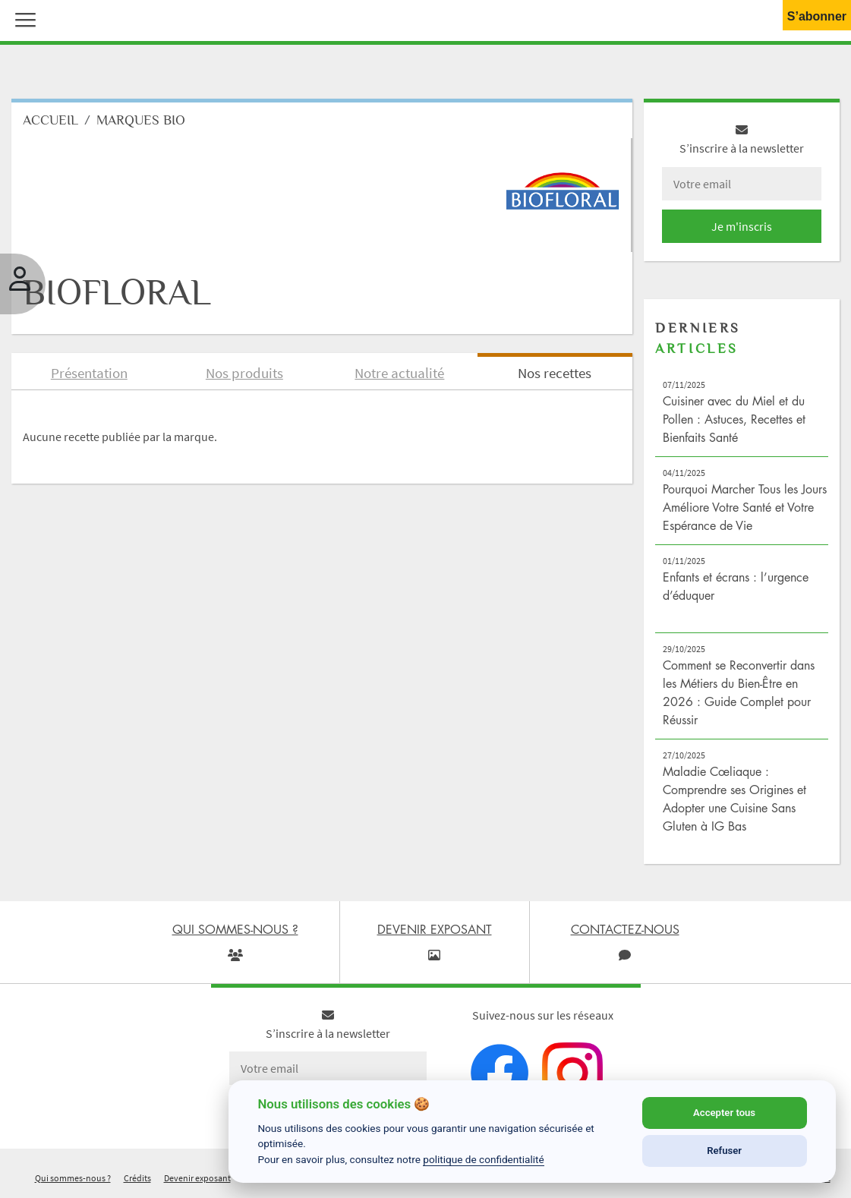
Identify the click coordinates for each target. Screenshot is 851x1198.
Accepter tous (724, 1112)
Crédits (137, 1178)
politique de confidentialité (483, 1159)
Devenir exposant (197, 1178)
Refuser (724, 1150)
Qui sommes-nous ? (73, 1178)
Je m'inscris (741, 226)
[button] (22, 18)
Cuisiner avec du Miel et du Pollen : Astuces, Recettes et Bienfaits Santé (734, 419)
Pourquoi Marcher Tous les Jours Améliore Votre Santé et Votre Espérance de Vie (745, 507)
